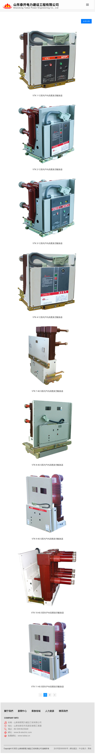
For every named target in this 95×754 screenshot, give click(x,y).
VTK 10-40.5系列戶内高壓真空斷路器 (47, 613)
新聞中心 (22, 711)
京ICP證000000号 (61, 748)
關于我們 (8, 711)
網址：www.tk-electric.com (20, 732)
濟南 (89, 748)
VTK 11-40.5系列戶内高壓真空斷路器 (47, 686)
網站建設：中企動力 (78, 748)
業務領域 (36, 711)
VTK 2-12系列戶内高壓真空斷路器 (47, 169)
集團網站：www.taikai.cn (19, 736)
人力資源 (49, 711)
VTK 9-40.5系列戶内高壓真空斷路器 (47, 539)
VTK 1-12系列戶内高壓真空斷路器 (47, 95)
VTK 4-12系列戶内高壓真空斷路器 (47, 317)
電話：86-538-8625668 (18, 729)
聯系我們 (63, 711)
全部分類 (86, 21)
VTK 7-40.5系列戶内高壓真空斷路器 (47, 391)
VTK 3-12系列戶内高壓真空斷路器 (47, 243)
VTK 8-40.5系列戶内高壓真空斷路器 (47, 465)
